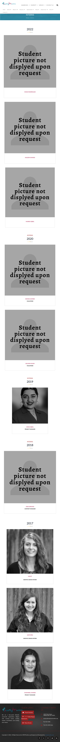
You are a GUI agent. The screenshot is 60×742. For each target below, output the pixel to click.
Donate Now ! (44, 9)
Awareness (24, 5)
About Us (15, 9)
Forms (51, 9)
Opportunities (30, 9)
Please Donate (27, 722)
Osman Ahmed (30, 299)
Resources (22, 9)
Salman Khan (30, 363)
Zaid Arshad (30, 506)
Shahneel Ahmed (30, 692)
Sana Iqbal (30, 427)
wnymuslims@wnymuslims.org (50, 718)
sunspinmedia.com (49, 735)
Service (41, 5)
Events (9, 9)
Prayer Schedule (28, 712)
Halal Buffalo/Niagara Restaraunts (28, 717)
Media (37, 9)
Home (4, 9)
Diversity (33, 5)
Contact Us (49, 5)
